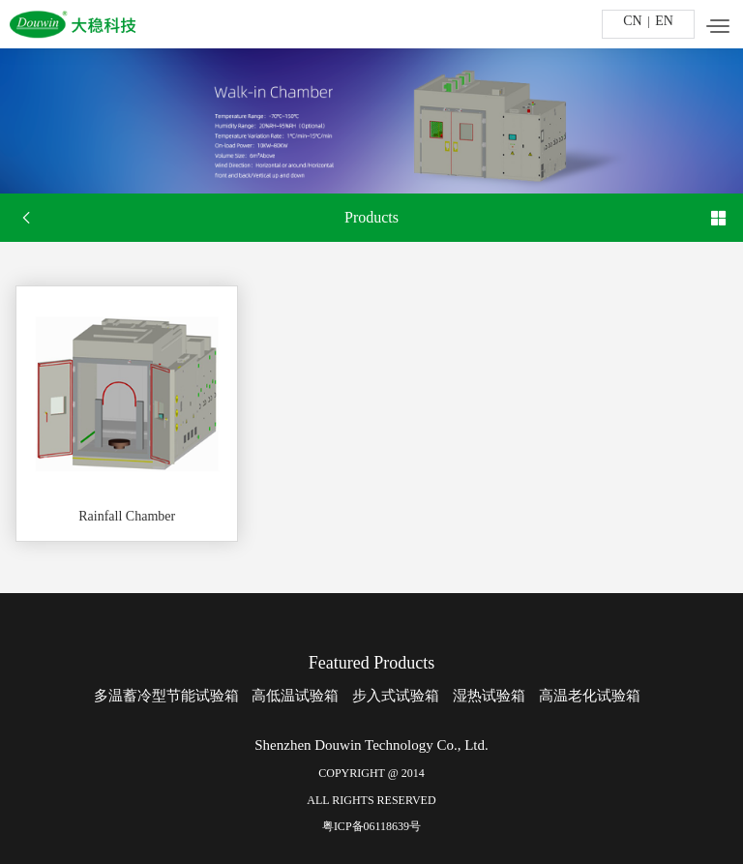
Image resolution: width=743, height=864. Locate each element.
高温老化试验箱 (589, 695)
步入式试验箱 (395, 695)
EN (664, 21)
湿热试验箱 (489, 695)
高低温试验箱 (295, 695)
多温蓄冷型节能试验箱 (166, 695)
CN (632, 21)
